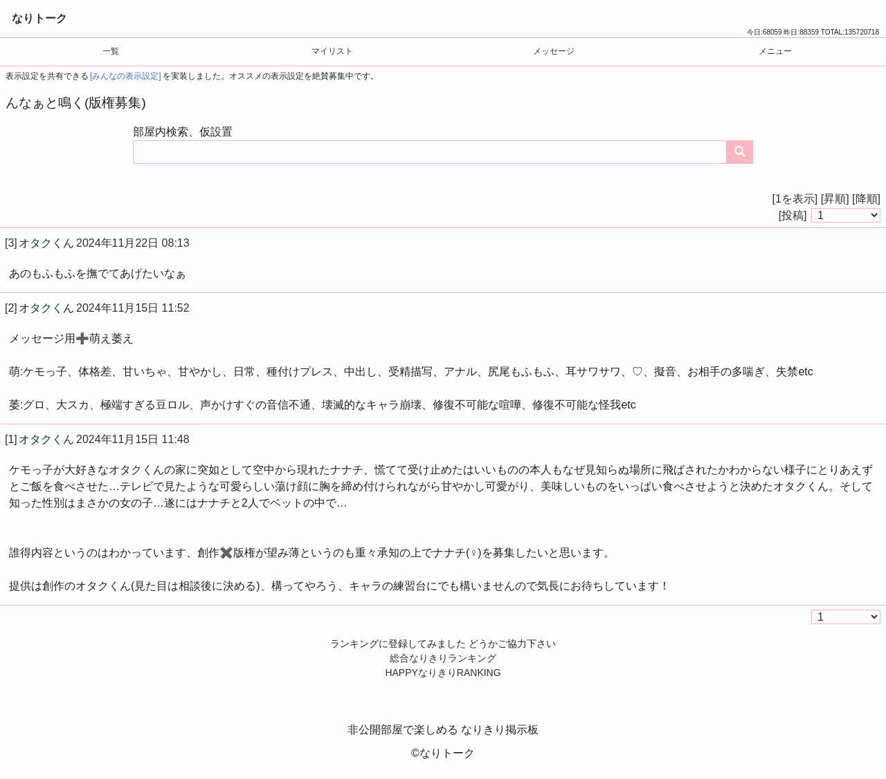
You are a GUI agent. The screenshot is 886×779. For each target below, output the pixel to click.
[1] (11, 439)
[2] (11, 308)
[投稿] (793, 215)
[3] (11, 243)
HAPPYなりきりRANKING (442, 672)
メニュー (775, 51)
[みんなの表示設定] (125, 76)
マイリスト (332, 51)
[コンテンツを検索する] (740, 152)
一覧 (110, 51)
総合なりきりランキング (443, 658)
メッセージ (554, 51)
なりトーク (39, 18)
